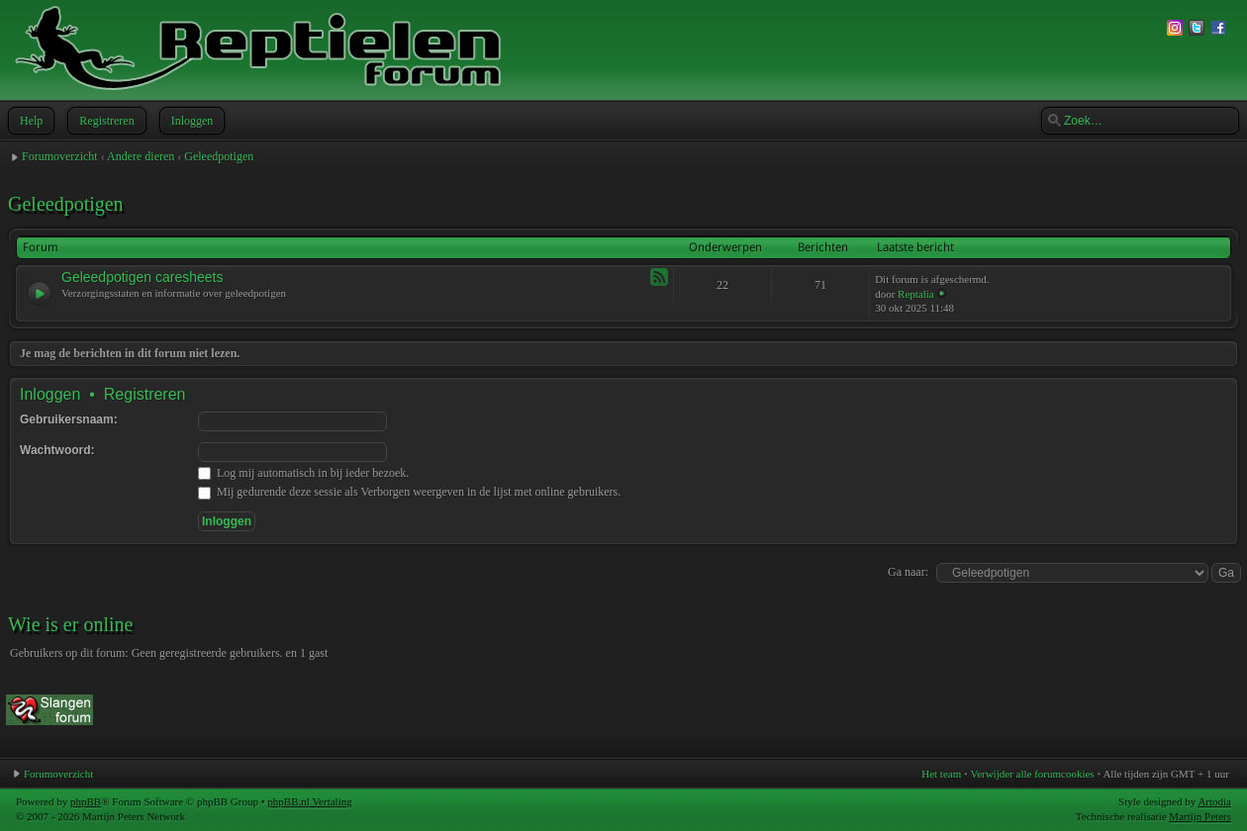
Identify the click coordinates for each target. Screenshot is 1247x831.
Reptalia (916, 294)
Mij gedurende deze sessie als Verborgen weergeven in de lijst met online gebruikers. (409, 492)
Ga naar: (908, 572)
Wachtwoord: (57, 450)
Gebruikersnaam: (69, 419)
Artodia (1214, 801)
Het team (941, 774)
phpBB (85, 801)
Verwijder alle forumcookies (1032, 774)
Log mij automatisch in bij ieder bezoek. (303, 473)
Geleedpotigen (218, 156)
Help (29, 121)
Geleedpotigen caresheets (142, 277)
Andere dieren (140, 156)
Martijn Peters (1200, 816)
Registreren (104, 121)
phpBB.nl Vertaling (309, 801)
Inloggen (190, 121)
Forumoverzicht (60, 156)
